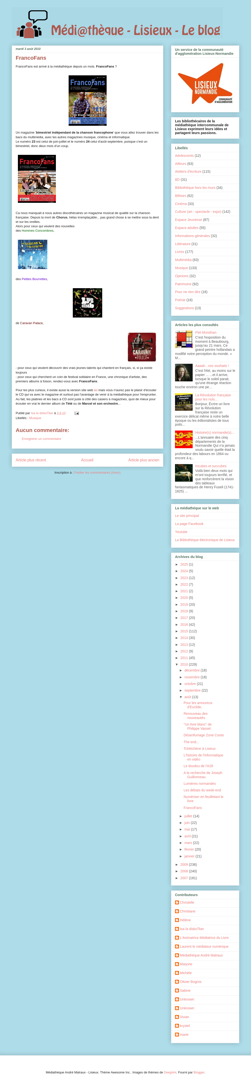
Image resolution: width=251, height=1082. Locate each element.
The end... (191, 742)
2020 (184, 598)
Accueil (87, 460)
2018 (184, 611)
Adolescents (184, 156)
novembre (192, 677)
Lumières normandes (200, 784)
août (188, 697)
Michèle (186, 973)
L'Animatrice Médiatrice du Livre (204, 938)
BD (177, 180)
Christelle (187, 902)
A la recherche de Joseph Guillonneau (203, 775)
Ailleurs (180, 164)
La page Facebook (189, 524)
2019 (184, 604)
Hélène (185, 920)
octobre (190, 684)
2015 (184, 631)
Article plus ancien (143, 460)
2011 (184, 658)
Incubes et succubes (211, 466)
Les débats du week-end (202, 790)
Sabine (185, 990)
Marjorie (186, 964)
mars (188, 843)
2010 (184, 664)
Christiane (187, 911)
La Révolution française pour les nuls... (213, 397)
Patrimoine (183, 284)
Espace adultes (187, 228)
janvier (189, 856)
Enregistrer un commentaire (41, 439)
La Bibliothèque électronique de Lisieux (205, 540)
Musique (35, 418)
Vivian (184, 1017)
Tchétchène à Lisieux (200, 749)
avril (188, 836)
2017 (184, 618)
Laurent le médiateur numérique (204, 946)
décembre (192, 670)
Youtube (181, 532)
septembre (192, 690)
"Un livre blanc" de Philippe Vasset (198, 726)
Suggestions (184, 308)
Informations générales (192, 236)
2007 (184, 878)
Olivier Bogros (190, 982)
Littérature (182, 244)
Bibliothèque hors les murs (195, 188)
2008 (184, 871)
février (189, 849)
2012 (184, 651)
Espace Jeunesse (188, 220)
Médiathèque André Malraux (201, 955)
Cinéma (181, 204)
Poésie (180, 300)
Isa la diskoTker (192, 929)
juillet (188, 816)
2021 (184, 591)
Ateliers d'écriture (188, 171)
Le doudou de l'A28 (198, 766)
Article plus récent (31, 460)
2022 (184, 584)
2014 (184, 638)
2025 (184, 564)
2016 (184, 624)
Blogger (199, 1072)
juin (187, 823)
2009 (184, 864)
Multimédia (183, 260)
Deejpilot (170, 1072)
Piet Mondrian (205, 332)
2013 (184, 645)
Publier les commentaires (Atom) (97, 472)
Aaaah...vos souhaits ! (212, 366)
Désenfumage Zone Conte (204, 735)
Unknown (187, 999)
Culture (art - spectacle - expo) (198, 212)
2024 (184, 571)
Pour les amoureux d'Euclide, (198, 705)
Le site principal (187, 516)
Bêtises (180, 196)
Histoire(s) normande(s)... (214, 432)
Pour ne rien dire (188, 292)
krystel (185, 1026)
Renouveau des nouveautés (196, 716)
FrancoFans (193, 808)
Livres (179, 252)
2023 (184, 578)
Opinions (181, 276)
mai (187, 829)
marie (184, 1034)
